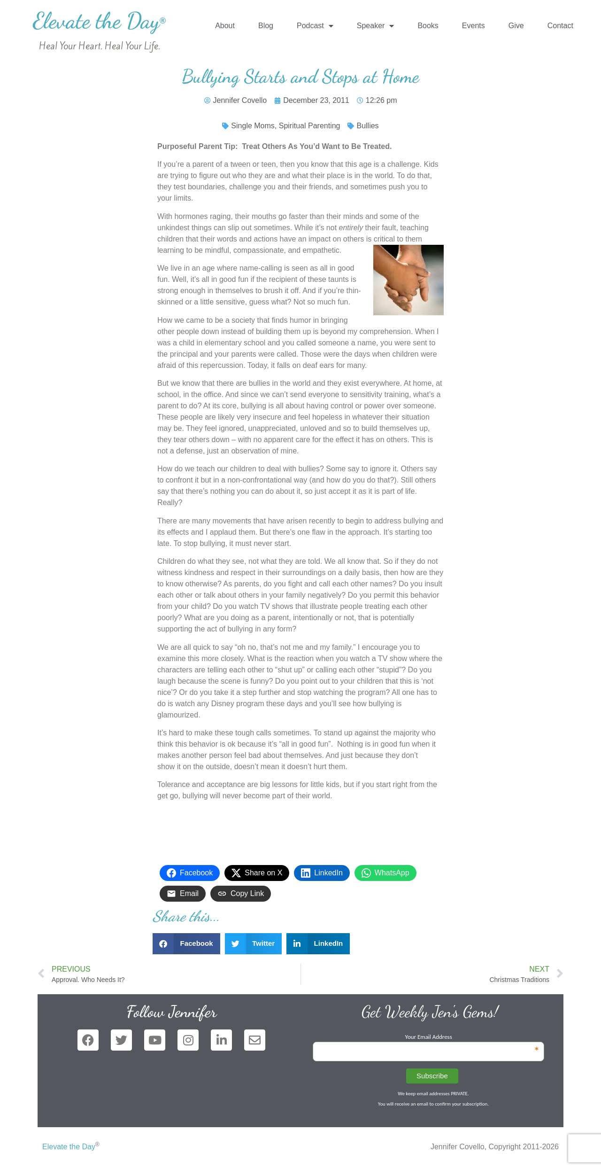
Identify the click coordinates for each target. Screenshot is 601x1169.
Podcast (315, 25)
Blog (265, 26)
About (225, 26)
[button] (186, 943)
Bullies (367, 126)
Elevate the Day (99, 20)
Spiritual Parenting (309, 126)
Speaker (375, 25)
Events (473, 26)
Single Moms (252, 126)
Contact (560, 26)
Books (427, 26)
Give (516, 26)
